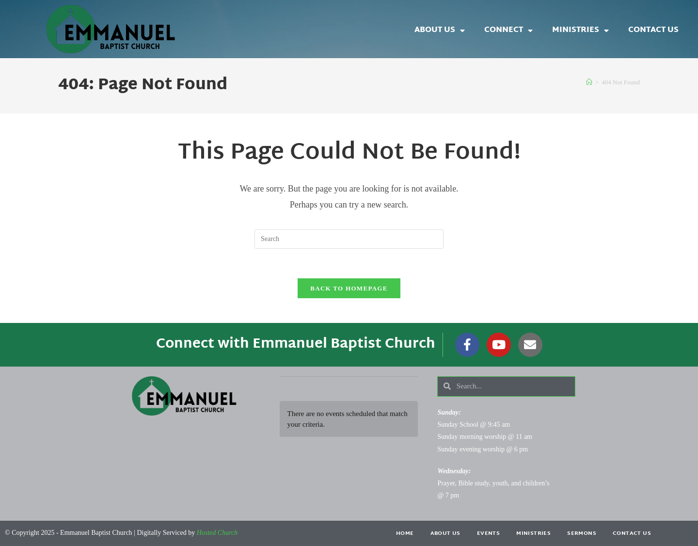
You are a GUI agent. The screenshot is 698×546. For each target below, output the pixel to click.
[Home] (589, 82)
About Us (439, 30)
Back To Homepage (348, 288)
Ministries (580, 30)
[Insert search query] (349, 239)
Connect (508, 30)
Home (405, 533)
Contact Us (653, 30)
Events (488, 533)
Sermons (581, 533)
